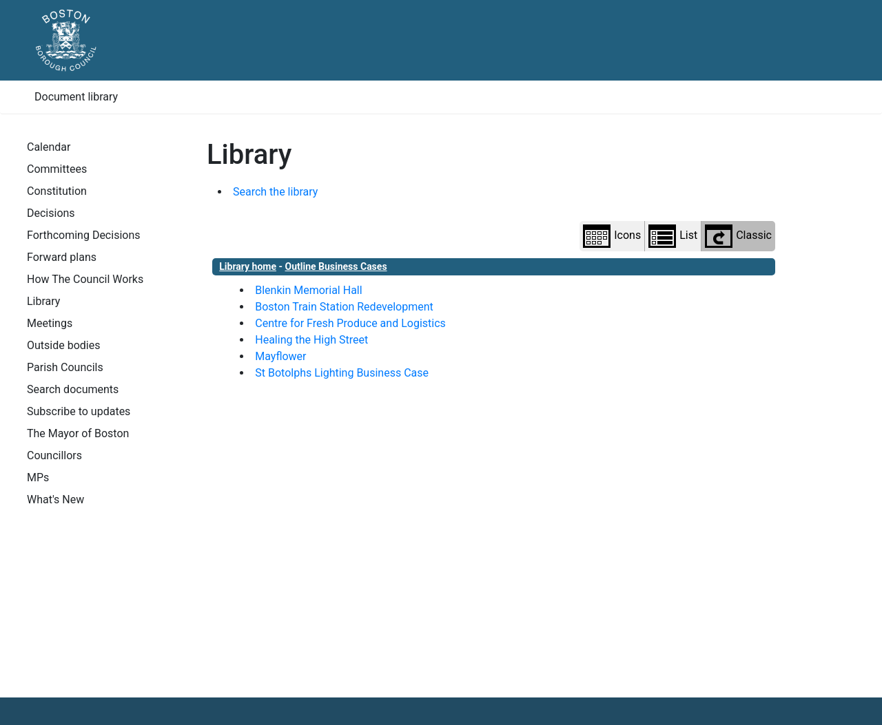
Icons (612, 236)
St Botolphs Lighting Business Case (342, 372)
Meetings (49, 323)
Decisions (51, 213)
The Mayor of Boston (78, 433)
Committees (57, 169)
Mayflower (280, 356)
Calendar (48, 147)
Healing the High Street (311, 339)
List (672, 236)
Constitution (57, 191)
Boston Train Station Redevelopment (344, 306)
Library (43, 301)
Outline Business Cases (336, 266)
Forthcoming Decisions (84, 235)
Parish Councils (65, 367)
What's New (55, 499)
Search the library (275, 191)
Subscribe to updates (78, 411)
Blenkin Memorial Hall (308, 290)
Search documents (73, 389)
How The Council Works (85, 279)
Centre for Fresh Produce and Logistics (350, 323)
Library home (247, 266)
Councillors (54, 455)
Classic (738, 236)
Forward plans (61, 257)
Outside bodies (63, 345)
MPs (38, 477)
